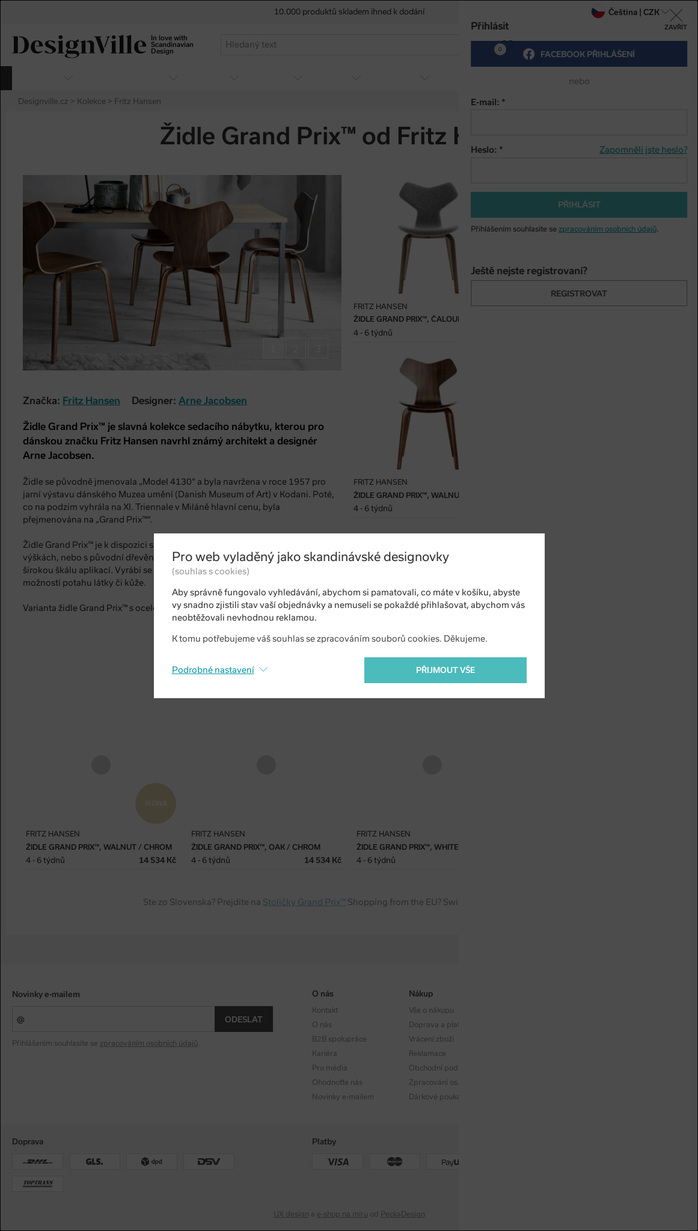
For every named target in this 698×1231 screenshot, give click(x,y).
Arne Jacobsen (213, 401)
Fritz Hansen (91, 401)
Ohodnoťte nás (337, 1082)
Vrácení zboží (431, 1039)
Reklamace (427, 1053)
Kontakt (325, 1010)
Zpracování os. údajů (444, 1082)
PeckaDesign (403, 1214)
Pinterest (679, 137)
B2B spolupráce (339, 1039)
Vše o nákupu (431, 1010)
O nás (322, 1025)
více (668, 77)
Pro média (329, 1068)
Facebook (636, 137)
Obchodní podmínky (444, 1068)
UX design (291, 1214)
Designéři (521, 1025)
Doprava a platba (439, 1025)
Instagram (619, 1010)
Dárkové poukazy (438, 1097)
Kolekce (518, 1010)
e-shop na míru (342, 1214)
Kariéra (324, 1053)
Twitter (658, 137)
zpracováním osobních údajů (149, 1043)
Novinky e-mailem (46, 994)
